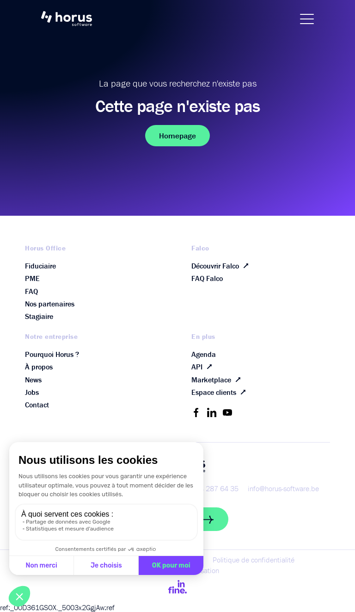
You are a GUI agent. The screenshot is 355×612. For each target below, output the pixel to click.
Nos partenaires (49, 303)
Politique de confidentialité (253, 559)
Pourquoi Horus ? (52, 354)
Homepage (177, 136)
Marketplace (218, 379)
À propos (39, 366)
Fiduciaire (40, 265)
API (203, 367)
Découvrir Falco (221, 265)
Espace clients (220, 392)
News (33, 379)
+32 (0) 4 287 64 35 (207, 488)
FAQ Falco (207, 278)
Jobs (32, 392)
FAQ (31, 291)
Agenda (203, 354)
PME (32, 278)
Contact (37, 404)
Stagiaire (39, 316)
